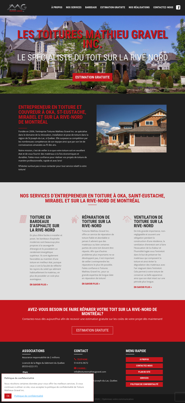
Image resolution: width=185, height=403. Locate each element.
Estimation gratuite (112, 7)
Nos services (73, 7)
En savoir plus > (39, 284)
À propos (56, 7)
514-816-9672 (81, 362)
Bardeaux (91, 7)
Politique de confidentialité (144, 384)
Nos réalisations (139, 7)
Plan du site (144, 372)
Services (144, 378)
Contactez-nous (163, 7)
